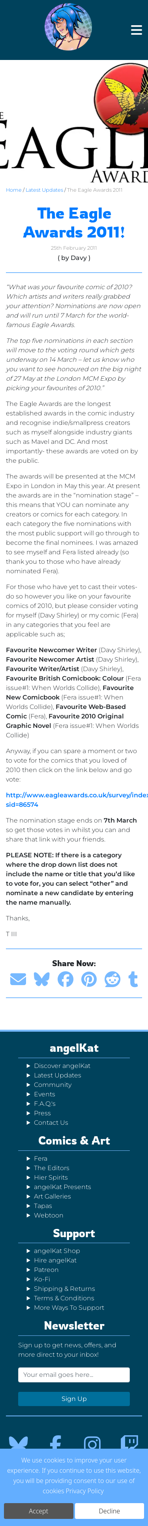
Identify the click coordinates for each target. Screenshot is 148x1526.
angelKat (74, 1048)
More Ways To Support (69, 1307)
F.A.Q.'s (45, 1103)
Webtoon (49, 1215)
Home (14, 190)
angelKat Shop (57, 1251)
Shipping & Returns (64, 1288)
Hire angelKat (55, 1260)
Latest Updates (44, 190)
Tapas (43, 1206)
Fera (40, 1158)
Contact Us (51, 1122)
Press (42, 1113)
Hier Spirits (51, 1177)
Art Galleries (52, 1196)
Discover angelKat (62, 1066)
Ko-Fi (42, 1279)
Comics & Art (74, 1140)
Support (74, 1233)
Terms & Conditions (64, 1298)
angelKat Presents (62, 1187)
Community (52, 1084)
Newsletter (74, 1325)
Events (44, 1094)
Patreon (46, 1270)
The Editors (51, 1168)
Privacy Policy (85, 1491)
